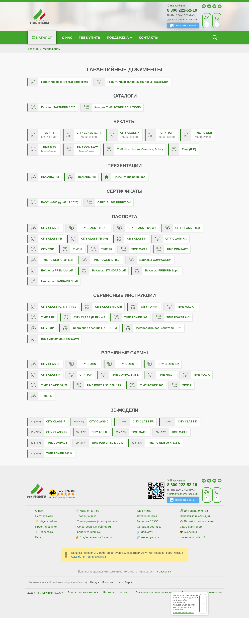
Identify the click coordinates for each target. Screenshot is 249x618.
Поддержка (119, 37)
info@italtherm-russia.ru (184, 19)
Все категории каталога (83, 592)
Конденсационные (89, 532)
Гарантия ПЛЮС (147, 521)
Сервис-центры (147, 516)
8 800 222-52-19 (182, 10)
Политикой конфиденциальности (183, 611)
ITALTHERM (46, 592)
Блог (38, 537)
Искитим (107, 582)
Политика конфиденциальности (156, 592)
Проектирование (46, 526)
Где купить (89, 37)
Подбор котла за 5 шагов (96, 537)
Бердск (94, 582)
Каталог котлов (89, 510)
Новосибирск (177, 5)
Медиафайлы (48, 521)
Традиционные (86, 516)
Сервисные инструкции (195, 516)
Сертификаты (44, 516)
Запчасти (147, 532)
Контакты (148, 37)
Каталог (44, 37)
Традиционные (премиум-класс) (97, 521)
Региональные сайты (117, 592)
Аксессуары (149, 537)
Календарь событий (193, 537)
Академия (190, 532)
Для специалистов (196, 510)
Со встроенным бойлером (94, 526)
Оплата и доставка (149, 526)
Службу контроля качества (88, 556)
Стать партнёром (191, 526)
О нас (67, 37)
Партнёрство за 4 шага (199, 521)
